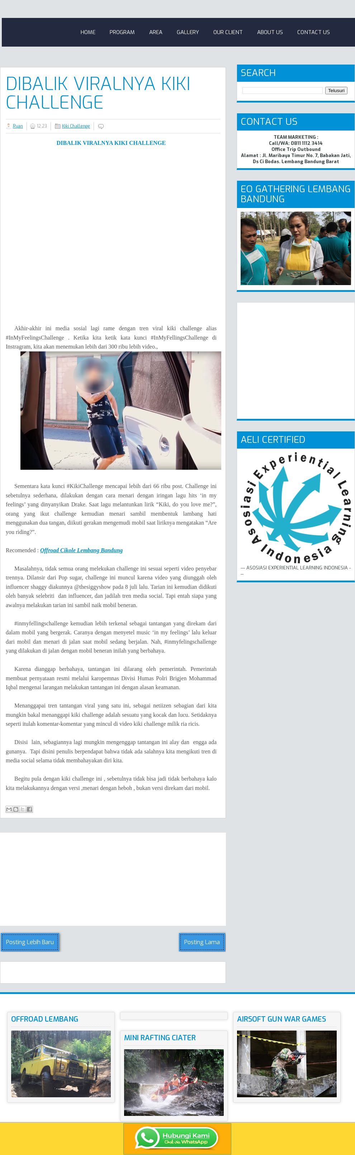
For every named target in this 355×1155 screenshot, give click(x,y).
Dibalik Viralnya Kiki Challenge (98, 93)
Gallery (188, 32)
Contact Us (313, 32)
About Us (270, 32)
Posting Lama (202, 942)
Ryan (18, 126)
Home (88, 32)
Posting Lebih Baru (30, 942)
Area (155, 32)
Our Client (228, 32)
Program (122, 32)
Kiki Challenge (76, 126)
